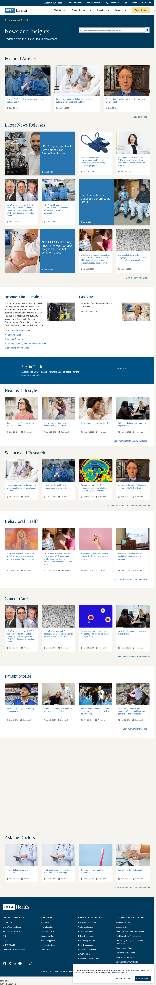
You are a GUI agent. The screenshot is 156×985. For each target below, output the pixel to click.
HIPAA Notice (45, 971)
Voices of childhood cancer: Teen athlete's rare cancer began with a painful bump (95, 711)
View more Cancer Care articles (133, 657)
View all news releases (138, 278)
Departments (121, 927)
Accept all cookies (142, 978)
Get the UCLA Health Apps (14, 950)
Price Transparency (86, 945)
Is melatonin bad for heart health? (95, 423)
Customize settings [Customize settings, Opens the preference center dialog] (123, 978)
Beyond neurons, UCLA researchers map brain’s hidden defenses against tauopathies (94, 488)
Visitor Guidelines (85, 927)
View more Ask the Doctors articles (132, 888)
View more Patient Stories (136, 729)
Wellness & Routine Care (88, 959)
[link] (40, 153)
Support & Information (87, 950)
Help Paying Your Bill (87, 941)
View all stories (141, 117)
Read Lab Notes (88, 312)
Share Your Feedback (12, 927)
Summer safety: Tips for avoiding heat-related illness (21, 424)
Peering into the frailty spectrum (131, 870)
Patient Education (85, 932)
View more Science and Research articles (129, 505)
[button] (53, 3)
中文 (4, 936)
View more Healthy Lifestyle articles (132, 441)
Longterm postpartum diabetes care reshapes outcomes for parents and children (21, 488)
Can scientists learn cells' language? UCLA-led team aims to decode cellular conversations (132, 257)
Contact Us (114, 3)
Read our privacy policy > (117, 972)
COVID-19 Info (84, 954)
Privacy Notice (59, 971)
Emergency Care (47, 936)
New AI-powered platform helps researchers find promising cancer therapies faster (95, 634)
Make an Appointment (49, 941)
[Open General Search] (146, 2)
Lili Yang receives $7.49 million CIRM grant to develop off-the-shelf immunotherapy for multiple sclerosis (132, 161)
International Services (12, 932)
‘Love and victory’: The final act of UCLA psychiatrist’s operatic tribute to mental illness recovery (20, 556)
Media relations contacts (17, 330)
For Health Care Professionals (128, 936)
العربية (5, 941)
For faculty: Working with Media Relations (25, 343)
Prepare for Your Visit (87, 922)
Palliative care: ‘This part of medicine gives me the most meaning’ (130, 556)
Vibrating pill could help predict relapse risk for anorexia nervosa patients (94, 556)
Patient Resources (80, 10)
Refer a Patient (74, 3)
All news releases (14, 335)
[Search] (147, 30)
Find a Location (47, 927)
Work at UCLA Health (125, 957)
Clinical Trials (46, 950)
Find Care (58, 10)
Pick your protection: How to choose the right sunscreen (56, 424)
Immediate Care (47, 932)
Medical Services (48, 945)
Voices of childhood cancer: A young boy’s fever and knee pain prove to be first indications (131, 711)
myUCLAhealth (93, 3)
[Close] (150, 967)
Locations (101, 10)
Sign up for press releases (18, 348)
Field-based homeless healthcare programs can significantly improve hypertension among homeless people (94, 161)
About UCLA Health (19, 20)
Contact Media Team (124, 948)
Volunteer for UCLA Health (127, 962)
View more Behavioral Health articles (131, 579)
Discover (119, 10)
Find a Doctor (141, 10)
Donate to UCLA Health (125, 953)
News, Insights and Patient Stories (130, 932)
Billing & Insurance (86, 936)
